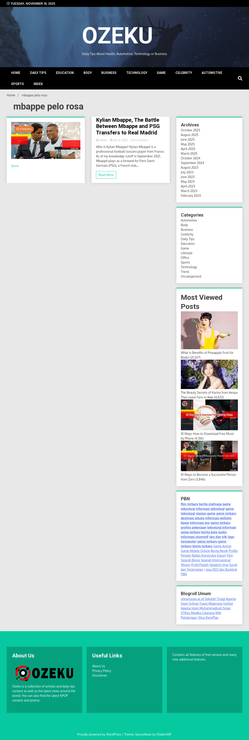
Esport (221, 555)
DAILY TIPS (38, 73)
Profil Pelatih (200, 565)
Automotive (189, 220)
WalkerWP (164, 734)
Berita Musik (219, 551)
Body (184, 225)
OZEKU (122, 35)
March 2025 (189, 153)
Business (187, 229)
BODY (88, 73)
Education (188, 243)
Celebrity (187, 234)
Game (185, 248)
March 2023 (189, 191)
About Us (98, 666)
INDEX (38, 84)
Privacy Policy (101, 671)
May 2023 (188, 181)
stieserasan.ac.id (192, 599)
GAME (161, 73)
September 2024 (192, 163)
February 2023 (191, 195)
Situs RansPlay (208, 617)
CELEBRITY (184, 73)
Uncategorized (191, 276)
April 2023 (188, 186)
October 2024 (190, 158)
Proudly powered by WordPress (99, 734)
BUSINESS (108, 73)
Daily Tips (187, 239)
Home (15, 73)
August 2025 (189, 135)
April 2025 (188, 149)
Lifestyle (186, 253)
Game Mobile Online (195, 551)
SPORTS (17, 84)
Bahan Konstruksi (204, 555)
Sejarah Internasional (216, 560)
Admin (102, 140)
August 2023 (189, 167)
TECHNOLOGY (136, 73)
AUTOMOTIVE (212, 73)
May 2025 (188, 144)
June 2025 (188, 139)
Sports (15, 166)
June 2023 (188, 177)
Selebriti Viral (219, 565)
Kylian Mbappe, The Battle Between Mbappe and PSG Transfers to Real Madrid (128, 126)
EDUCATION (65, 73)
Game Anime (222, 546)
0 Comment (141, 140)
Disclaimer (99, 675)
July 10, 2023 (119, 140)
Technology (189, 267)
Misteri (185, 565)
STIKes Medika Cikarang (197, 613)
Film (230, 555)
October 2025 (190, 130)
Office (185, 258)
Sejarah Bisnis (190, 560)
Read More (106, 175)
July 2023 (187, 172)
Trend (185, 272)
